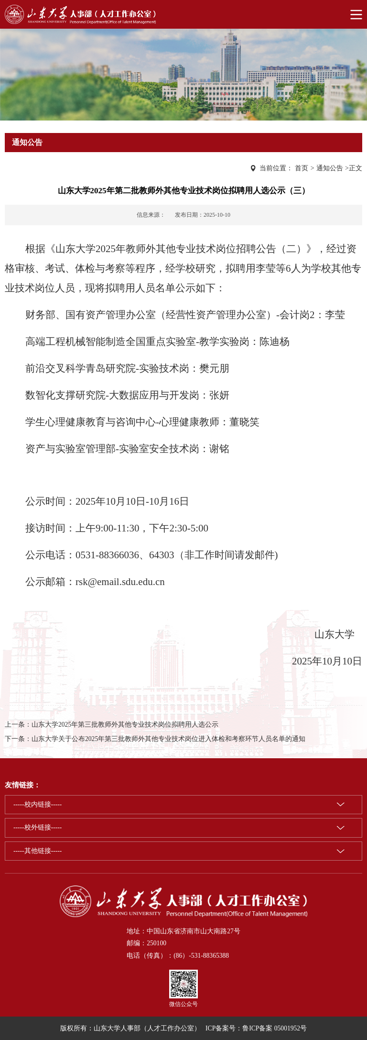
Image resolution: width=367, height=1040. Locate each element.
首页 (301, 168)
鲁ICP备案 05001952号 (274, 1028)
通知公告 (329, 168)
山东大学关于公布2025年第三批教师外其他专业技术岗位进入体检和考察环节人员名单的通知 (168, 738)
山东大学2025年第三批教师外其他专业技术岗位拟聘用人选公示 (125, 724)
